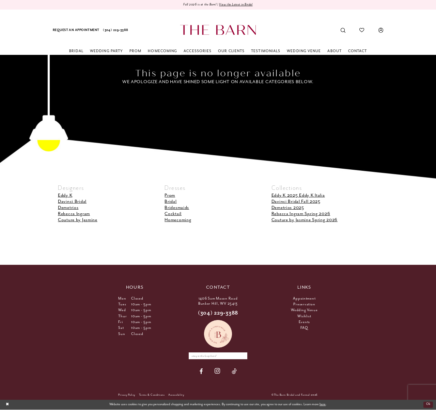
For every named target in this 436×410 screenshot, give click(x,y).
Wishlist (304, 316)
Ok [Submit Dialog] (428, 405)
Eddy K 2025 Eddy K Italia (298, 195)
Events (304, 322)
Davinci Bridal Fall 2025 (296, 201)
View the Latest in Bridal (237, 4)
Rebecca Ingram (74, 213)
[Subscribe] (243, 356)
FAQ (304, 328)
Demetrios (68, 207)
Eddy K (65, 195)
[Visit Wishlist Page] (362, 30)
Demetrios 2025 (287, 207)
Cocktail (173, 213)
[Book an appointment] (76, 30)
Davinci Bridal (72, 201)
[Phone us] (115, 30)
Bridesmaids (177, 207)
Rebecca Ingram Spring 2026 (300, 213)
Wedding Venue (304, 310)
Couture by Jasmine (77, 220)
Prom (170, 195)
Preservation (304, 304)
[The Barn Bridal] (218, 30)
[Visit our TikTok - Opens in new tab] (234, 372)
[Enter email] (218, 356)
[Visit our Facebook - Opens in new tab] (201, 372)
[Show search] (343, 30)
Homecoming (178, 220)
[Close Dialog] (7, 404)
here (323, 405)
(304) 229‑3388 (218, 313)
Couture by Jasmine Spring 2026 (304, 220)
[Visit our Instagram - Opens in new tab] (217, 371)
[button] (380, 30)
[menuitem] (76, 30)
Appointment (304, 299)
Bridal (170, 201)
